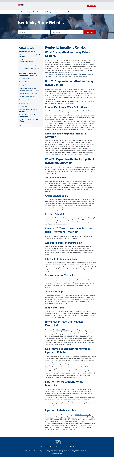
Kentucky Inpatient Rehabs (27, 51)
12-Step (80, 295)
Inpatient (21, 12)
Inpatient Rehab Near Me (26, 125)
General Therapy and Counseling (28, 93)
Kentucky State (22, 42)
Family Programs (23, 106)
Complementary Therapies (26, 100)
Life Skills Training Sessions (27, 96)
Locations (57, 12)
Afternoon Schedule (25, 81)
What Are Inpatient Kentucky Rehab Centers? (29, 55)
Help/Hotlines (67, 12)
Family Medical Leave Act (74, 123)
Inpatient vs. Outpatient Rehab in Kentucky (28, 120)
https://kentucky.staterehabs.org (27, 1)
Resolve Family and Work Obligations (29, 65)
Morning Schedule (24, 78)
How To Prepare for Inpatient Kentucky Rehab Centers (27, 60)
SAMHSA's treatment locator (56, 423)
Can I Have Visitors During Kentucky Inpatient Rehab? (29, 115)
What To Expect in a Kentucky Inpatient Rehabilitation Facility (28, 74)
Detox (38, 12)
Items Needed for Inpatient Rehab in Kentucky (29, 69)
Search (90, 32)
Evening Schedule (24, 85)
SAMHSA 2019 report (62, 330)
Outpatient (30, 12)
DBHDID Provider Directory (83, 415)
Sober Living (47, 12)
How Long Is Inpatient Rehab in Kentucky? (28, 110)
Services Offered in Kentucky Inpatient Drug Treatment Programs (29, 89)
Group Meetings (23, 103)
